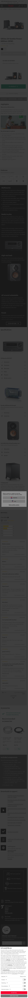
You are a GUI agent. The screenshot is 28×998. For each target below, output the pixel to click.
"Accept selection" (6, 969)
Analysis (3, 979)
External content (5, 989)
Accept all (14, 992)
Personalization (4, 986)
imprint (22, 973)
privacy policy (14, 973)
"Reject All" (8, 959)
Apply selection (14, 996)
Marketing (3, 982)
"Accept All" (10, 964)
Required (3, 976)
